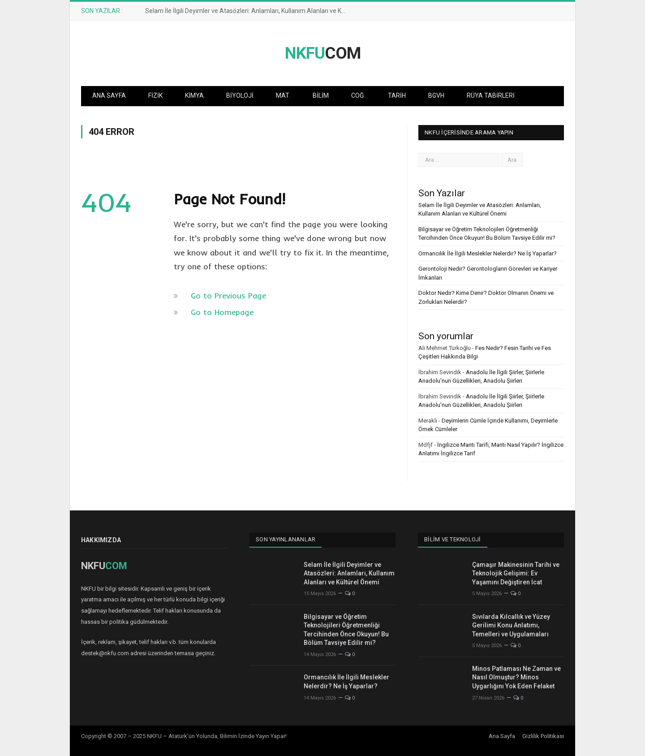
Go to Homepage (222, 312)
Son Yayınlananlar (285, 539)
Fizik (155, 95)
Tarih (397, 95)
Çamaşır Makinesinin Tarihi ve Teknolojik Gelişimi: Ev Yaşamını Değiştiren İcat (515, 573)
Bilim (321, 95)
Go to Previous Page (228, 295)
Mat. (283, 95)
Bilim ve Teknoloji (452, 539)
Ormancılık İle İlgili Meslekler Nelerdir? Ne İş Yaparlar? (487, 253)
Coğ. (358, 95)
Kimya (194, 95)
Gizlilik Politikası (543, 736)
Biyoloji (240, 95)
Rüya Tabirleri (491, 95)
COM (323, 53)
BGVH (436, 95)
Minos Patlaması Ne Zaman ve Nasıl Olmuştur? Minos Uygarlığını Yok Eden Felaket (516, 677)
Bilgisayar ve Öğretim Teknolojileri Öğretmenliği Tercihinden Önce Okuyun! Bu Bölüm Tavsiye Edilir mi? (346, 630)
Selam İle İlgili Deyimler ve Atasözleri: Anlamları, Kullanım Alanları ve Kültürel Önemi (248, 10)
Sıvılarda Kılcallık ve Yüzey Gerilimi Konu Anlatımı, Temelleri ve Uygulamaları (511, 625)
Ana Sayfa (109, 95)
